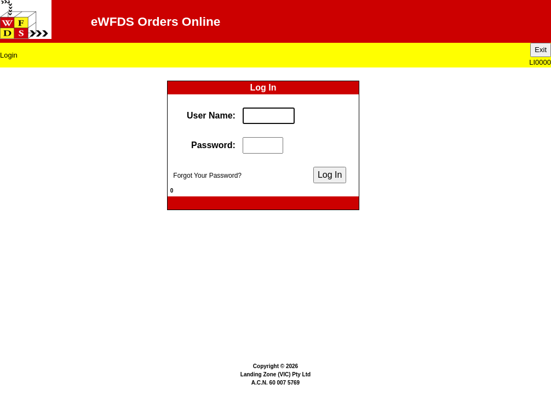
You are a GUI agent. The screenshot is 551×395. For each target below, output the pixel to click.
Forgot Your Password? (205, 175)
